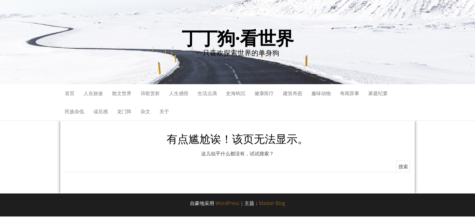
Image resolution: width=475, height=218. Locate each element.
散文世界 (121, 93)
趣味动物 (321, 93)
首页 (70, 93)
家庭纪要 (378, 93)
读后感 (100, 111)
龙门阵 (124, 111)
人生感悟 (178, 93)
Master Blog (272, 203)
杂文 (145, 111)
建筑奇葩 (292, 93)
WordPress (227, 203)
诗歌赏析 (150, 93)
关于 (164, 111)
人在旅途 (93, 93)
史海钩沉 (235, 93)
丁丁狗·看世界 (238, 37)
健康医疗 (264, 93)
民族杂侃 (74, 111)
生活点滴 (207, 93)
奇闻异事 (349, 93)
